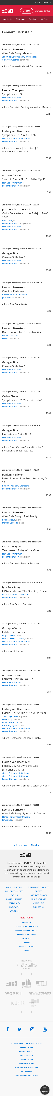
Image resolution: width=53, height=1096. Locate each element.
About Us (26, 922)
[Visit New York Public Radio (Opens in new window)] (26, 964)
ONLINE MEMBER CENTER (26, 930)
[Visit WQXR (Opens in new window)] (13, 993)
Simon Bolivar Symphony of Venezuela (19, 56)
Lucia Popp (7, 719)
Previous (21, 845)
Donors (26, 938)
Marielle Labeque (10, 522)
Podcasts (39, 891)
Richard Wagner (12, 546)
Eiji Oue (5, 338)
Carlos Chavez (11, 396)
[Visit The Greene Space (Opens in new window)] (40, 1003)
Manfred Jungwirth (10, 725)
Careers (26, 942)
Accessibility (26, 1055)
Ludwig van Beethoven (16, 131)
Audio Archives (38, 899)
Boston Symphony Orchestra (15, 485)
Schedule (32, 19)
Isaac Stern (7, 220)
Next (34, 845)
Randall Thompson (13, 90)
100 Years (44, 19)
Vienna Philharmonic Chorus (15, 776)
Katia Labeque (8, 519)
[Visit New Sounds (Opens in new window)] (40, 993)
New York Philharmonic (12, 97)
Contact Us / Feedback (26, 926)
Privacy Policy (26, 1051)
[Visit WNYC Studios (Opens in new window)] (41, 983)
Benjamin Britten (12, 474)
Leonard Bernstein (13, 49)
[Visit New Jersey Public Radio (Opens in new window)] (13, 1003)
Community (14, 903)
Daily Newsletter (14, 891)
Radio (9, 19)
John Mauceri (8, 297)
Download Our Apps (38, 887)
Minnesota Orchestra (11, 335)
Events (14, 895)
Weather (14, 911)
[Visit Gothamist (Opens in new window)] (26, 983)
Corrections (26, 1059)
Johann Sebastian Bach (16, 209)
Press (26, 950)
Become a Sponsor (26, 934)
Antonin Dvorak (11, 175)
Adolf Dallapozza (10, 722)
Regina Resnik (8, 635)
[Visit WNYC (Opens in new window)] (11, 983)
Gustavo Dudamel (10, 59)
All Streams (20, 19)
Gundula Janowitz (10, 716)
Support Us (39, 907)
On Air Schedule (14, 887)
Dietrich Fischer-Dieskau (13, 638)
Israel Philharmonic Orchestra (15, 594)
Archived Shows (39, 895)
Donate (26, 10)
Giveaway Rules (26, 1063)
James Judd (7, 820)
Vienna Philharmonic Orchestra (16, 138)
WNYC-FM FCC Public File (26, 1067)
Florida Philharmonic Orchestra (16, 817)
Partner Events (14, 899)
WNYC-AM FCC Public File (26, 1075)
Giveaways (14, 907)
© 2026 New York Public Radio (26, 1043)
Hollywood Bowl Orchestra (14, 294)
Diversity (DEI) (26, 946)
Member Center (42, 11)
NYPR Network (43, 2)
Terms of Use (26, 1047)
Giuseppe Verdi (11, 628)
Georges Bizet (11, 253)
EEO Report (26, 1071)
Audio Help (38, 903)
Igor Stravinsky (11, 587)
